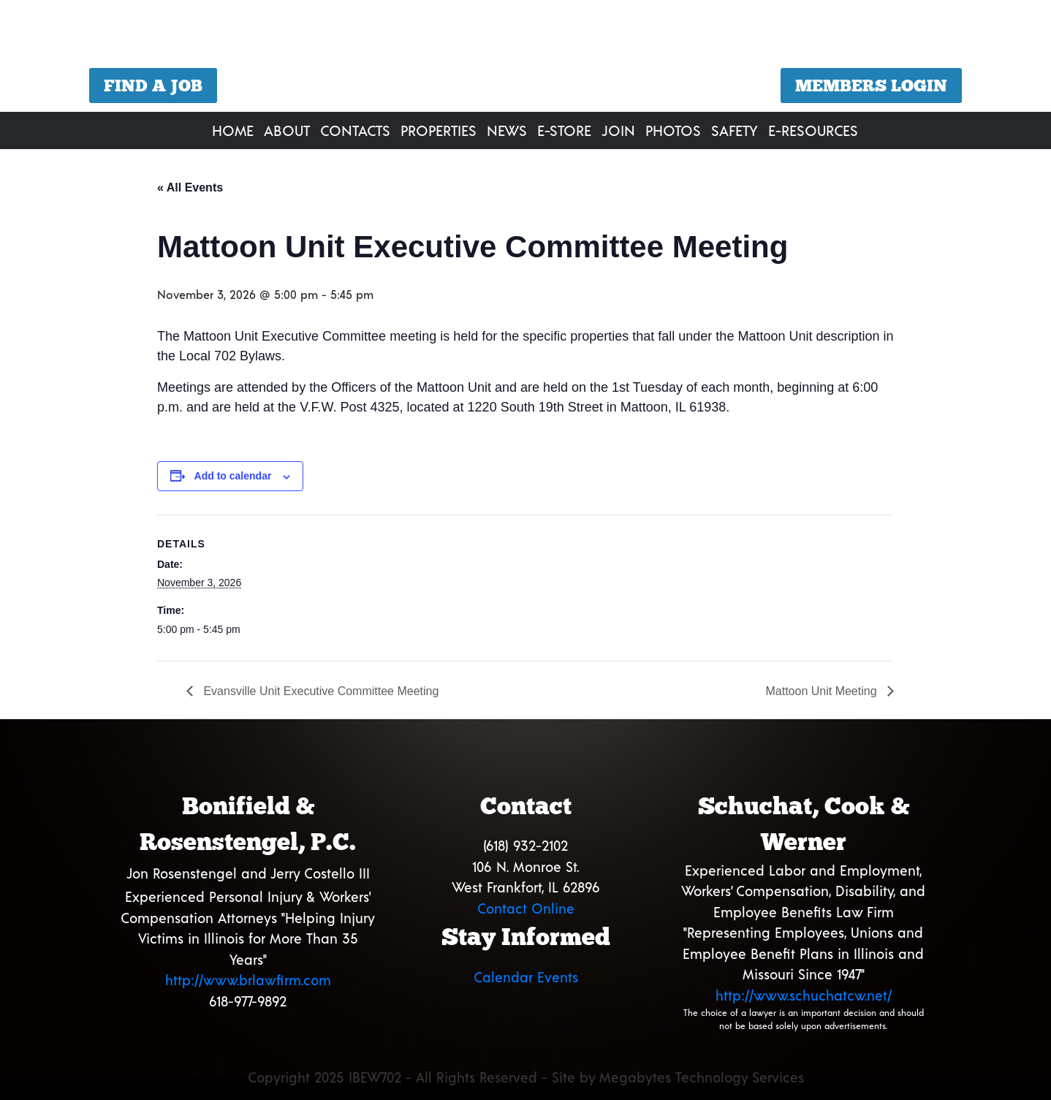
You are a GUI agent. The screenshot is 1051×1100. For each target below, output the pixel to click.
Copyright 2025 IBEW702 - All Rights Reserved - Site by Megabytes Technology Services (526, 1077)
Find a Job (153, 85)
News (507, 130)
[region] (525, 58)
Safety (734, 130)
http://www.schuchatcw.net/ (804, 995)
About (287, 130)
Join (618, 130)
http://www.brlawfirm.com (248, 979)
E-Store (564, 130)
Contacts (355, 130)
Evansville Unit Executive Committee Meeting (319, 691)
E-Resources (813, 130)
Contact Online (525, 908)
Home (233, 130)
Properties (439, 130)
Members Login (871, 85)
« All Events (190, 187)
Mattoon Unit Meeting (822, 691)
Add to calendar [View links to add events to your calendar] (233, 476)
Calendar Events (526, 976)
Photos (673, 130)
